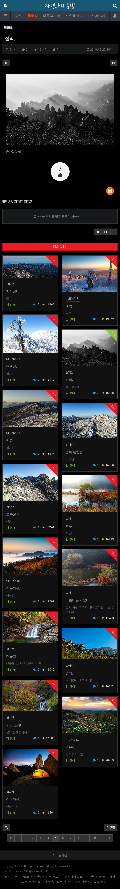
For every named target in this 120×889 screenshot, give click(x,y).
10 (94, 838)
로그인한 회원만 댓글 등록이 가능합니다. (60, 216)
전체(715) (60, 246)
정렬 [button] (111, 827)
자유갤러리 (74, 16)
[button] (98, 231)
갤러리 (32, 16)
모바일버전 (60, 855)
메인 (18, 16)
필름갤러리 (51, 16)
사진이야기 (96, 16)
